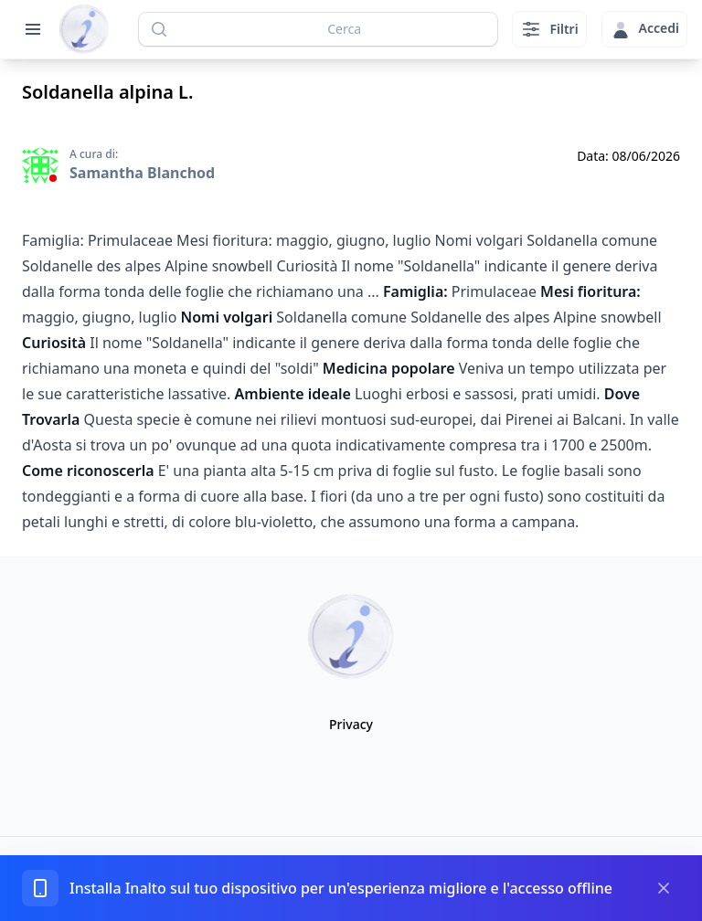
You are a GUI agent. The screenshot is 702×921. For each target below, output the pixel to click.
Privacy (351, 724)
